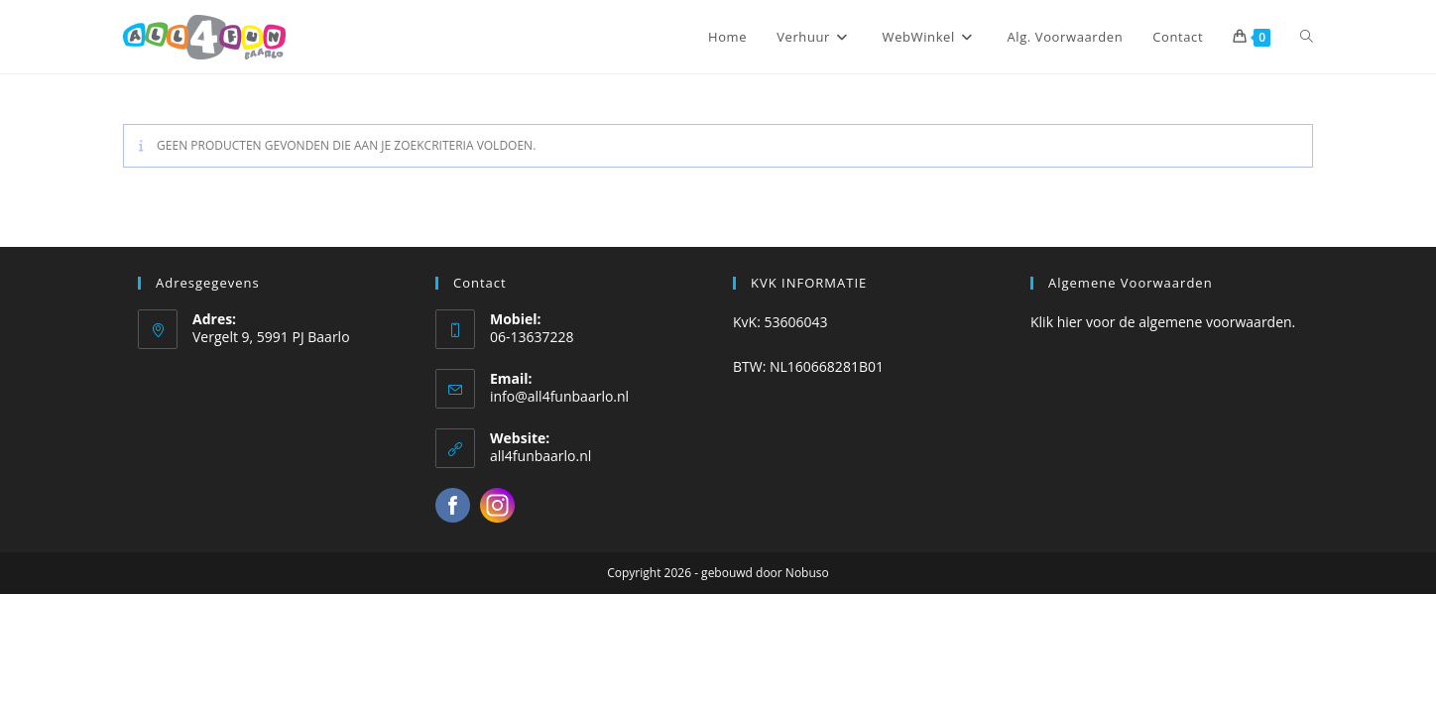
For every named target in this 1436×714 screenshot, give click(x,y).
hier (1070, 321)
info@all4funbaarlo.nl (559, 396)
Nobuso (807, 572)
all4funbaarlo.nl (540, 455)
